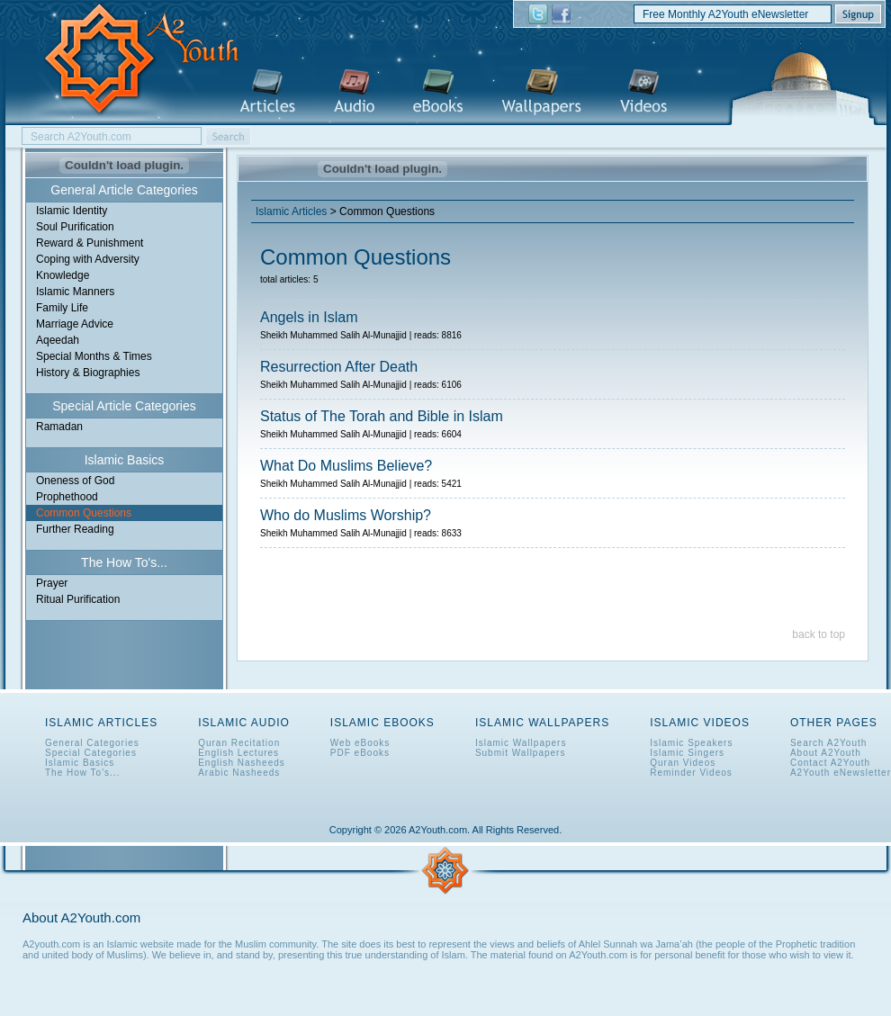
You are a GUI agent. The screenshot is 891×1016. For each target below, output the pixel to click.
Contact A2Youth (830, 763)
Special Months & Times (94, 356)
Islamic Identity (71, 210)
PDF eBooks (360, 753)
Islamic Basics (79, 763)
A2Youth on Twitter (538, 14)
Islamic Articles (267, 92)
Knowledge (62, 275)
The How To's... (82, 773)
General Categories (92, 743)
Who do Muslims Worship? (345, 515)
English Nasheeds (241, 763)
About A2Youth (825, 753)
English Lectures (238, 753)
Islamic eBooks (438, 92)
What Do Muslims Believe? (346, 465)
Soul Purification (75, 226)
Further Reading (75, 529)
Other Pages (834, 722)
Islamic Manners (75, 291)
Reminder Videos (691, 773)
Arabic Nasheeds (239, 773)
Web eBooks (360, 743)
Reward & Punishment (89, 243)
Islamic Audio (354, 92)
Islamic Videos (643, 92)
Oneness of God (75, 480)
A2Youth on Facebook (561, 14)
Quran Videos (683, 763)
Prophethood (67, 496)
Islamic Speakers (691, 743)
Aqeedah (57, 340)
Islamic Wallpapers (541, 92)
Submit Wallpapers (520, 753)
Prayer (52, 583)
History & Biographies (88, 372)
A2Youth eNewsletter (840, 773)
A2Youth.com (131, 60)
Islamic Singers (687, 753)
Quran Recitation (239, 743)
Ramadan (59, 426)
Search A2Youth (828, 743)
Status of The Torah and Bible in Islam (381, 416)
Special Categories (91, 753)
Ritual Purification (78, 599)
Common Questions (83, 513)
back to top (818, 634)
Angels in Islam (309, 317)
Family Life (62, 307)
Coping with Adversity (88, 259)
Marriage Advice (74, 324)
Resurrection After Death (339, 366)
